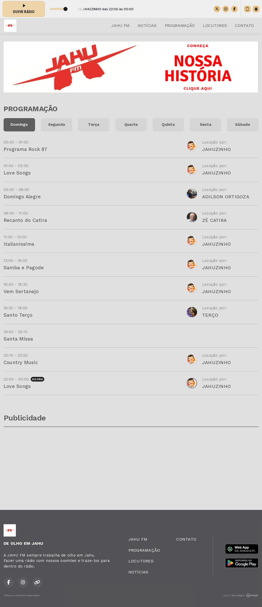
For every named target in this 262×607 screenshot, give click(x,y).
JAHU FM (120, 25)
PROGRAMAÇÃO (180, 25)
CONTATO (244, 25)
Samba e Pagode (24, 267)
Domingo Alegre (22, 196)
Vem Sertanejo (21, 291)
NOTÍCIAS (147, 25)
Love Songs (17, 173)
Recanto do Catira (25, 220)
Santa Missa (18, 339)
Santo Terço (18, 315)
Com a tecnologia (240, 595)
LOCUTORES (215, 25)
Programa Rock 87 (25, 149)
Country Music (21, 362)
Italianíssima (19, 244)
